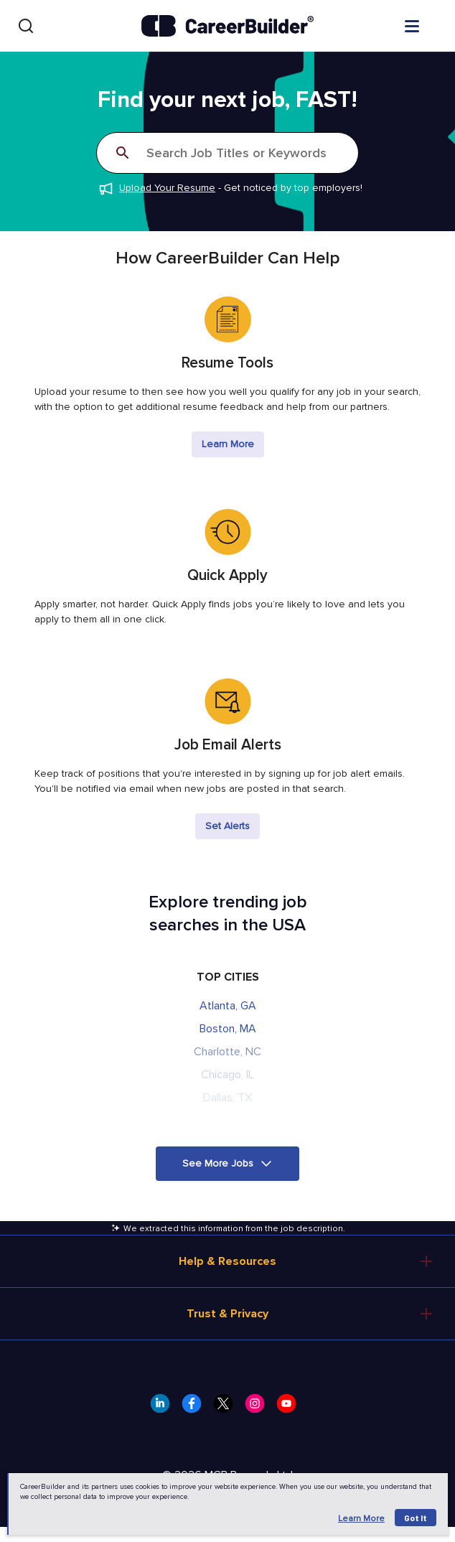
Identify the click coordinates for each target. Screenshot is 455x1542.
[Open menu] (426, 25)
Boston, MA (228, 1029)
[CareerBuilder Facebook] (196, 1408)
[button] (227, 1163)
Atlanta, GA (228, 1006)
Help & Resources (227, 1261)
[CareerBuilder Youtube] (290, 1408)
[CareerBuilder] (227, 26)
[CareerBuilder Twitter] (227, 1408)
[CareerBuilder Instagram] (259, 1408)
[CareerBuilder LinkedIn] (164, 1408)
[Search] (25, 25)
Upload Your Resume (167, 188)
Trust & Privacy (227, 1314)
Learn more (361, 1518)
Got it (415, 1518)
